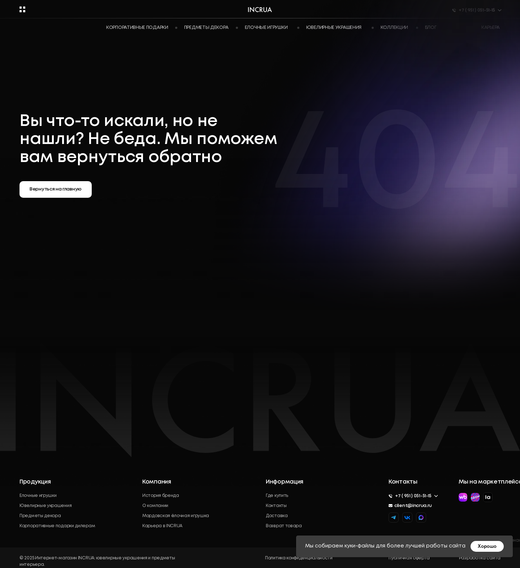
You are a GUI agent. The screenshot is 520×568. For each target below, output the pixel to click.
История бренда (160, 496)
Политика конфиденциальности (299, 558)
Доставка (277, 516)
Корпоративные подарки (137, 28)
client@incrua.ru (413, 506)
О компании (155, 506)
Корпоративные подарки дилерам (57, 526)
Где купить (277, 496)
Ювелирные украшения (46, 506)
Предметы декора (40, 516)
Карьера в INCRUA (162, 526)
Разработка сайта (479, 558)
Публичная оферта (409, 558)
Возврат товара (284, 526)
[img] (421, 517)
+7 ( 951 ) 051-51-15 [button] (413, 496)
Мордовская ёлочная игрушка (175, 516)
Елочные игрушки (38, 496)
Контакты (276, 506)
